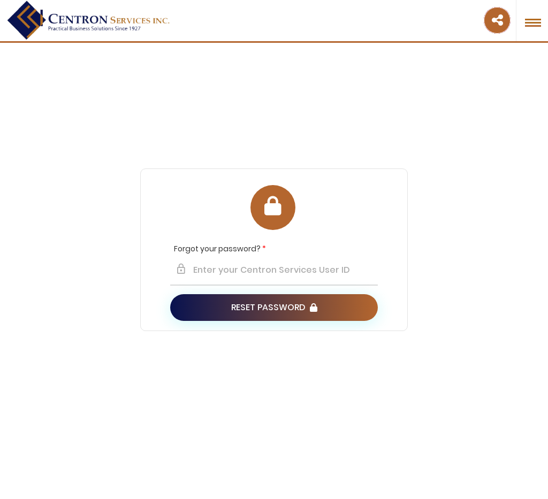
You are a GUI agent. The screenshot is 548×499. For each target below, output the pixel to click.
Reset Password (274, 307)
